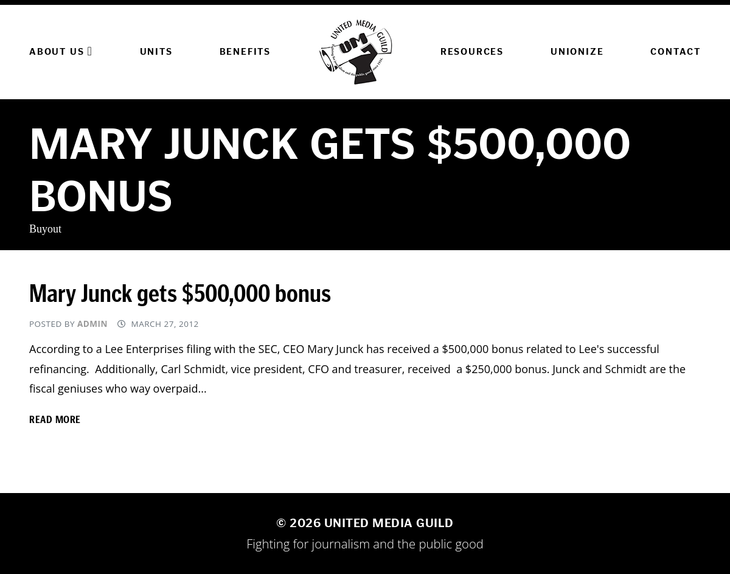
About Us (61, 51)
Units (156, 51)
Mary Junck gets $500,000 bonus (180, 294)
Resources (472, 51)
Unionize (577, 51)
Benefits (245, 51)
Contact (675, 51)
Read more (55, 419)
